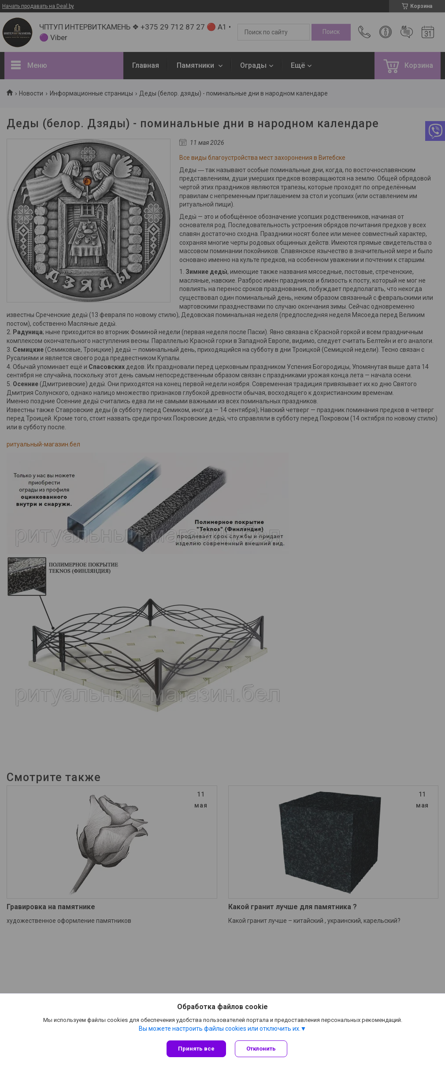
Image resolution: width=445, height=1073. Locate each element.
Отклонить (261, 1048)
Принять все (196, 1048)
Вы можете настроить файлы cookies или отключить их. (219, 1028)
